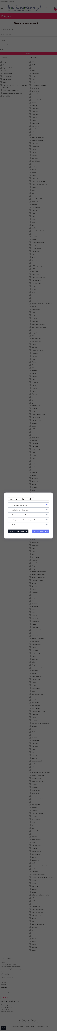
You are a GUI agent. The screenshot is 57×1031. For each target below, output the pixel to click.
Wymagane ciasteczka (19, 505)
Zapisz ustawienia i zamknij (18, 531)
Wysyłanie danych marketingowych (23, 520)
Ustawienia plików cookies (21, 499)
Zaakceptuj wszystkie (41, 531)
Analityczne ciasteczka (19, 515)
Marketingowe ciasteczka (20, 510)
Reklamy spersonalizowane (21, 525)
